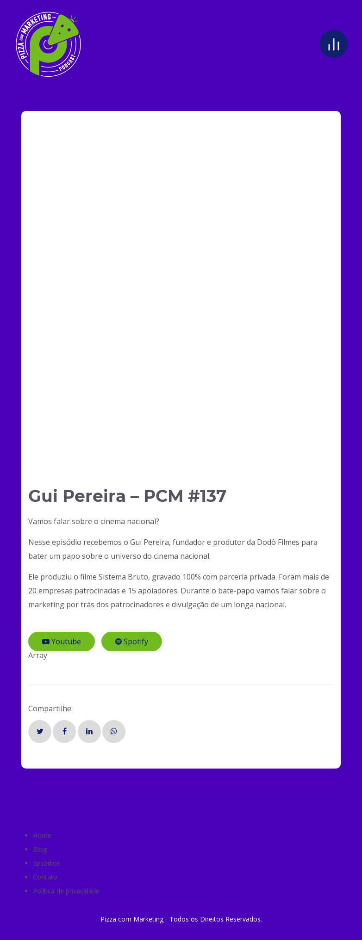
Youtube (61, 641)
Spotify (131, 641)
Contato (45, 877)
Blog (40, 849)
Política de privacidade (66, 890)
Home (42, 835)
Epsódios (46, 863)
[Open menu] (334, 44)
